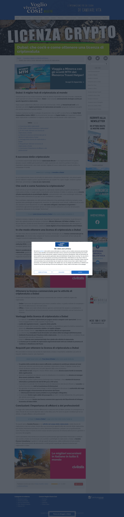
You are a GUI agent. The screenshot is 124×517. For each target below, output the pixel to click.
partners (42, 251)
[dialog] (62, 258)
